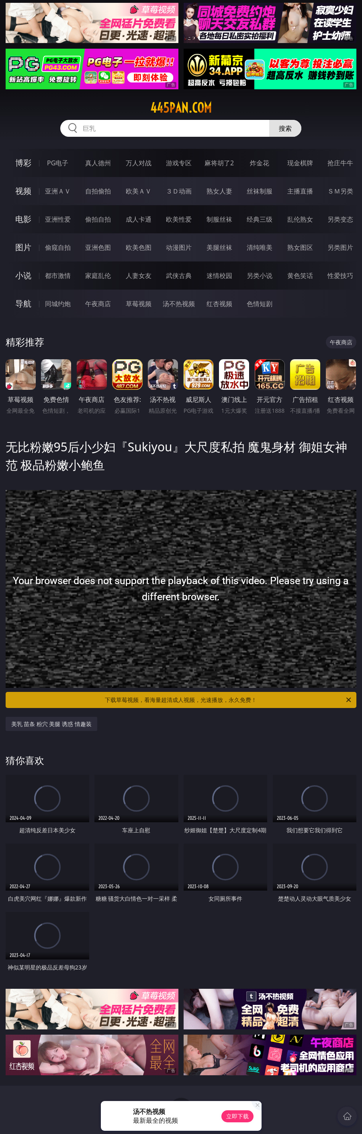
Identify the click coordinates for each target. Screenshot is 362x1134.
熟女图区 (300, 247)
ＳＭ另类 (340, 191)
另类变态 (340, 219)
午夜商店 (98, 303)
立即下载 (237, 1116)
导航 (23, 303)
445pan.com (181, 108)
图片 (23, 247)
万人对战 (138, 162)
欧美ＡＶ (138, 191)
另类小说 (259, 275)
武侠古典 (179, 275)
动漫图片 (179, 247)
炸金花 (259, 162)
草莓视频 (138, 303)
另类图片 (340, 247)
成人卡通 (138, 219)
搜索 (285, 128)
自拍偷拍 (98, 191)
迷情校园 (219, 275)
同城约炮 (58, 303)
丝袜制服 (259, 191)
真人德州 (98, 162)
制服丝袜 (219, 219)
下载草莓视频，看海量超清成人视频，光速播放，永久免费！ (228, 700)
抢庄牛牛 (340, 162)
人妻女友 (138, 275)
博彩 (23, 162)
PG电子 (57, 162)
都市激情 (58, 275)
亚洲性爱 (58, 219)
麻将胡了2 (219, 162)
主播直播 (300, 191)
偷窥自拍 (58, 247)
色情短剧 (259, 303)
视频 (23, 190)
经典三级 (259, 219)
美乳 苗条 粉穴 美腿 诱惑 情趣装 (51, 724)
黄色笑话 (300, 275)
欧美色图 (138, 247)
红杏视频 (219, 303)
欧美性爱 (179, 219)
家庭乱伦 (98, 275)
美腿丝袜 (219, 247)
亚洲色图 (98, 247)
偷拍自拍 (98, 219)
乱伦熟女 (300, 219)
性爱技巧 (340, 275)
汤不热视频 (179, 303)
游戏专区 (179, 162)
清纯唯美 (259, 247)
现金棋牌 (300, 162)
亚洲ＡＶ (58, 191)
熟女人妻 (219, 191)
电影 (23, 219)
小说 (23, 275)
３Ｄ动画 (179, 191)
